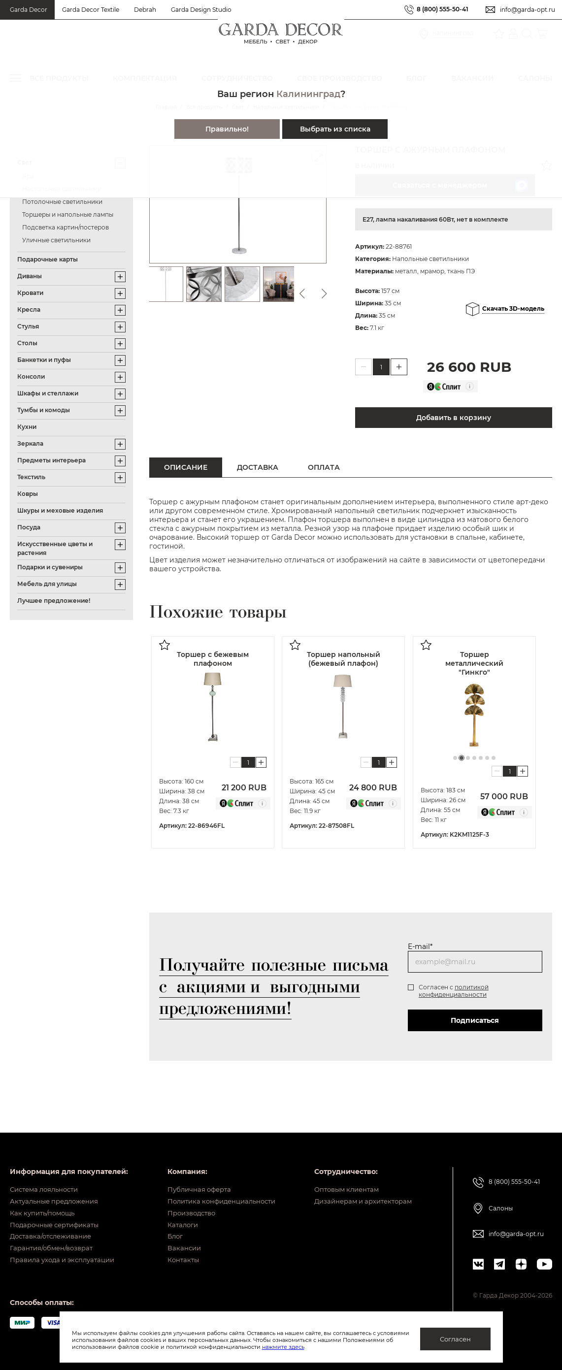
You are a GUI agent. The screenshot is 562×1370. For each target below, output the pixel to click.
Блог (166, 1228)
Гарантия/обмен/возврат (57, 1244)
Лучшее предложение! (53, 600)
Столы (27, 343)
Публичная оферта (192, 1167)
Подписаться (472, 1020)
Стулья (28, 326)
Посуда (28, 527)
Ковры (27, 493)
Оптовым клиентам (339, 1167)
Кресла (28, 309)
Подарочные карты (47, 259)
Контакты (175, 1259)
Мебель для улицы (47, 583)
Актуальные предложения (60, 1182)
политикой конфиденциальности (453, 990)
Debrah (145, 9)
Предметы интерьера (51, 460)
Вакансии (175, 1244)
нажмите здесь (335, 1346)
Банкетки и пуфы (44, 359)
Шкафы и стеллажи (47, 393)
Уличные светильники (56, 240)
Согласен (455, 1339)
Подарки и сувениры (50, 567)
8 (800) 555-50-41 (437, 9)
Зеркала (30, 443)
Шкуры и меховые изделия (60, 510)
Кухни (26, 426)
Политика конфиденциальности (217, 1182)
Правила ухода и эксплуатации (69, 1259)
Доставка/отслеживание (56, 1228)
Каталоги (175, 1213)
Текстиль (31, 477)
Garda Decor (28, 9)
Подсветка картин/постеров (65, 227)
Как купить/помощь (47, 1198)
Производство (184, 1198)
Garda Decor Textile (90, 9)
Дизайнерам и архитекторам (357, 1182)
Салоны (498, 1185)
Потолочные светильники (62, 201)
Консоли (31, 376)
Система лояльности (50, 1167)
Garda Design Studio (201, 9)
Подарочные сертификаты (60, 1213)
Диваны (29, 276)
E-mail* (419, 946)
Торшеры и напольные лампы (67, 214)
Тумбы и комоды (43, 410)
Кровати (30, 292)
